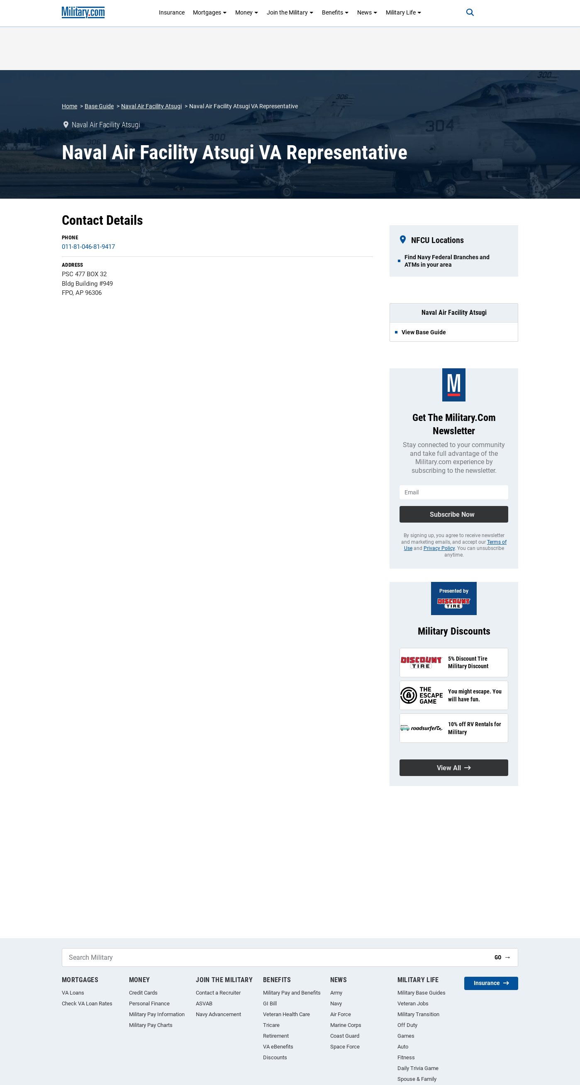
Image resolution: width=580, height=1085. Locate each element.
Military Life (404, 12)
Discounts (275, 1057)
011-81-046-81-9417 (88, 247)
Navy (336, 1003)
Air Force (340, 1014)
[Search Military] (275, 957)
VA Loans (73, 993)
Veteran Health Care (286, 1014)
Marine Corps (345, 1025)
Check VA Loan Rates (87, 1003)
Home (69, 106)
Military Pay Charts (151, 1025)
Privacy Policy (439, 548)
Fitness (406, 1057)
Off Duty (407, 1025)
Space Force (345, 1047)
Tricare (271, 1025)
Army (336, 993)
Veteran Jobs (413, 1003)
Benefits (335, 12)
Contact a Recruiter (218, 993)
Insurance (172, 12)
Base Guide (99, 106)
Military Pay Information (157, 1014)
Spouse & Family (416, 1079)
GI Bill (270, 1003)
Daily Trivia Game (418, 1068)
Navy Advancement (218, 1014)
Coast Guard (344, 1036)
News (367, 12)
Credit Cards (143, 993)
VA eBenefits (278, 1047)
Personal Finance (149, 1003)
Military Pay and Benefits (292, 993)
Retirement (276, 1036)
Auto (402, 1047)
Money (246, 12)
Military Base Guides (421, 993)
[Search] (470, 12)
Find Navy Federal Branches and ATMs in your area (447, 261)
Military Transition (418, 1014)
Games (405, 1036)
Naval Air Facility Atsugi (151, 106)
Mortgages (210, 12)
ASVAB (204, 1003)
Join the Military (290, 12)
